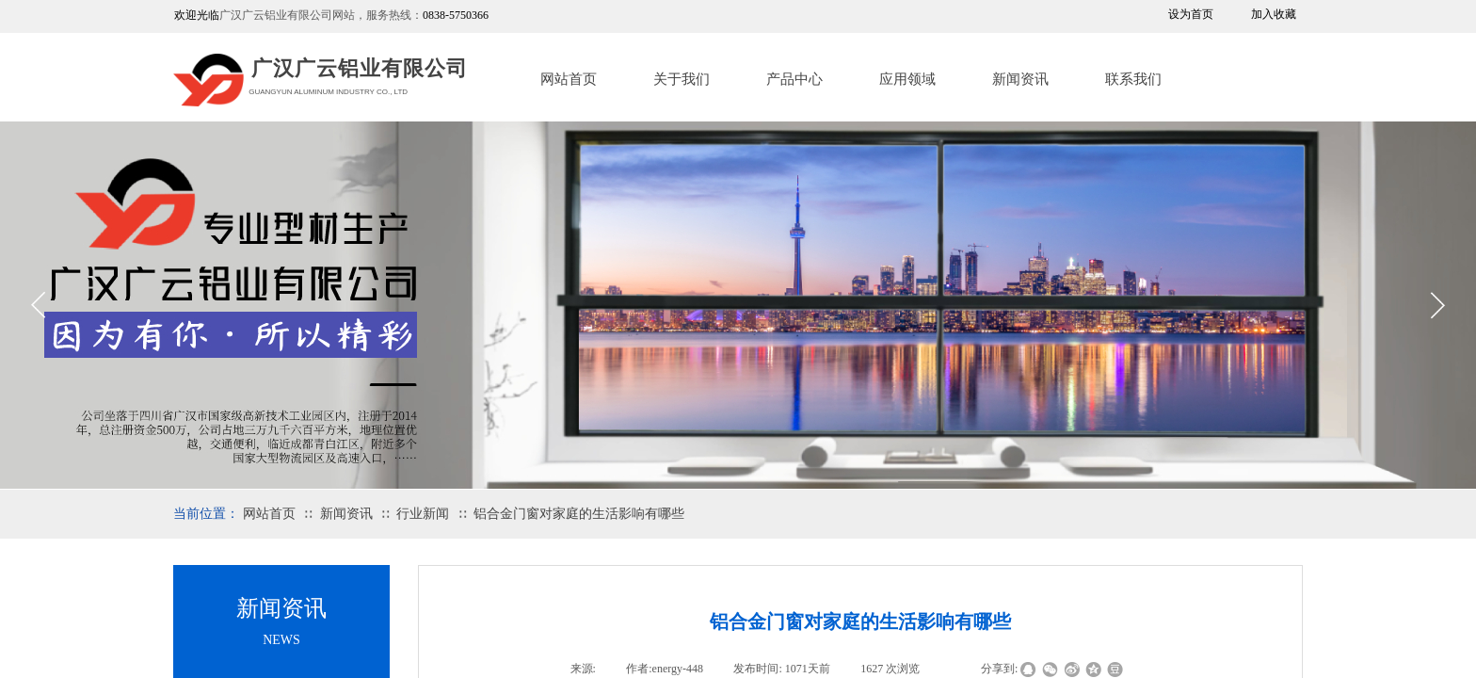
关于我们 (681, 79)
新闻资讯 (1020, 79)
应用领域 (907, 79)
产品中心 (794, 79)
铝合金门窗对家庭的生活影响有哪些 (578, 514)
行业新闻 (422, 514)
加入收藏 (1273, 14)
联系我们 (1133, 79)
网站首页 (568, 79)
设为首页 (1190, 14)
